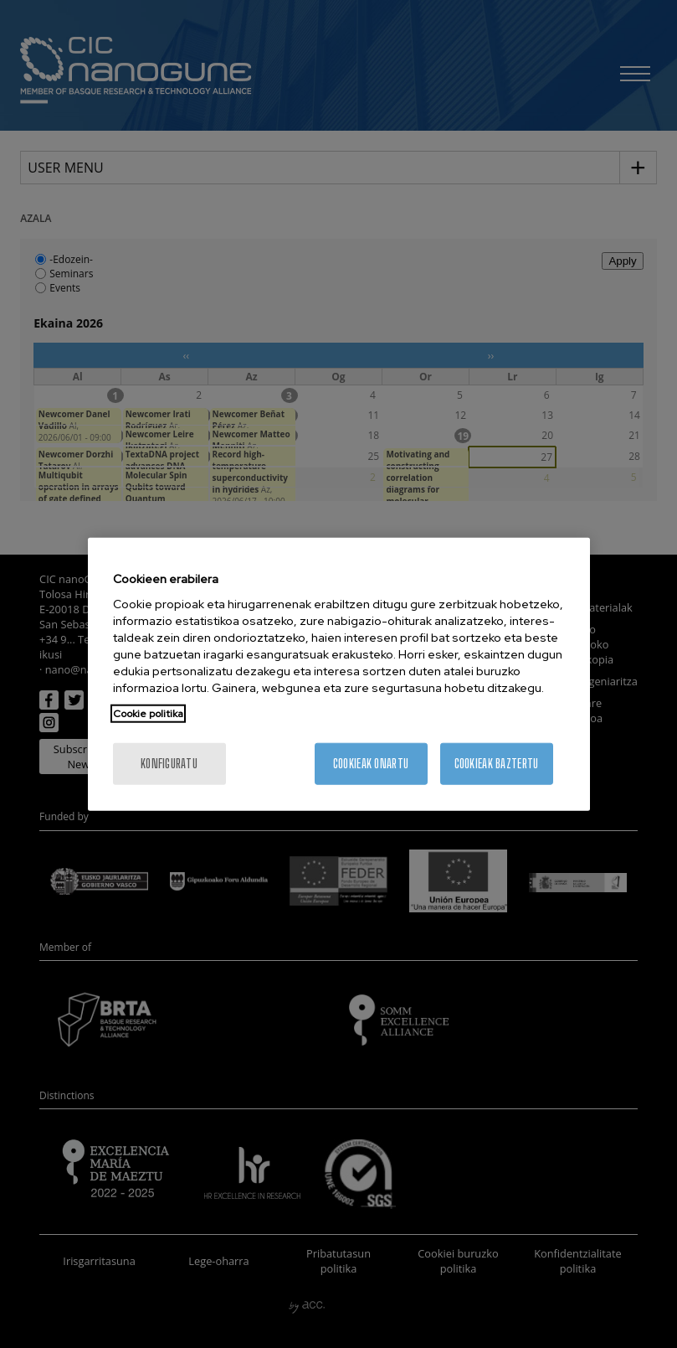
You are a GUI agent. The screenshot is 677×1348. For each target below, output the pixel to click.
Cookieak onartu (370, 764)
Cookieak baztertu (496, 764)
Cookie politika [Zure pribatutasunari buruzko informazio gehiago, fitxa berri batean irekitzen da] (148, 713)
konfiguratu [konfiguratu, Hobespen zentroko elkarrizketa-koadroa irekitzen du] (169, 764)
